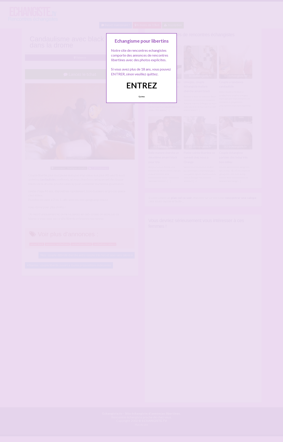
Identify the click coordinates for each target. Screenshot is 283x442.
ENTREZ (141, 85)
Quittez (141, 96)
